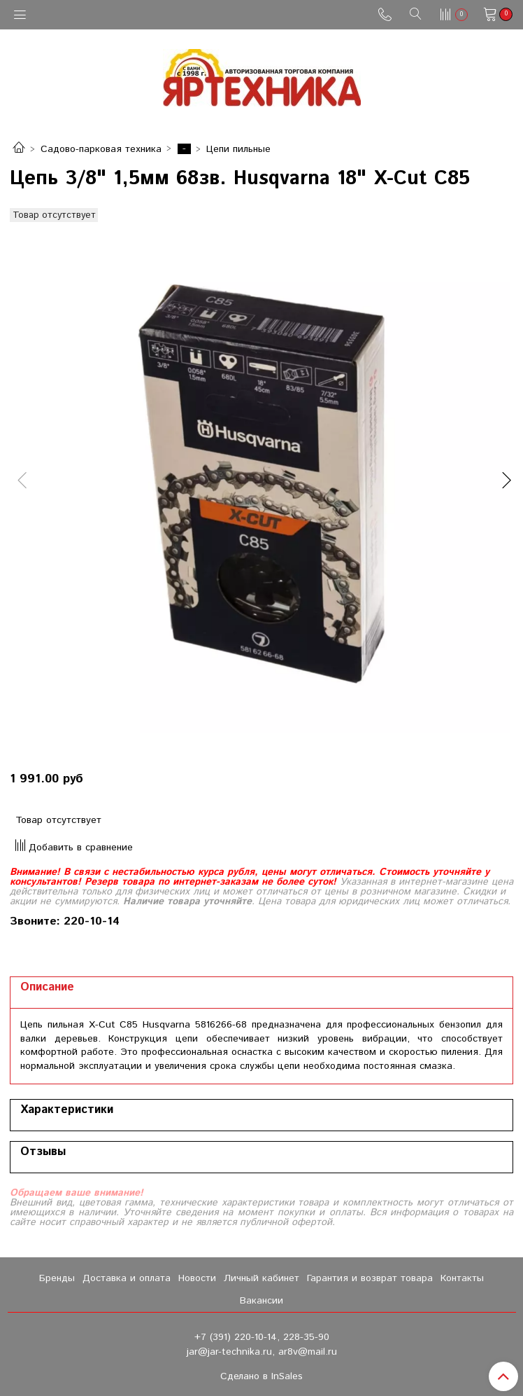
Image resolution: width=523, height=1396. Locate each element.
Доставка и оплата (127, 1278)
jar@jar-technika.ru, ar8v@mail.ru (262, 1352)
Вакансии (261, 1301)
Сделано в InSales (261, 1376)
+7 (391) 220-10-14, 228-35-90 (261, 1337)
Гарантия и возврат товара (370, 1278)
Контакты (462, 1278)
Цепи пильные (238, 149)
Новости (197, 1278)
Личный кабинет (261, 1278)
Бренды (57, 1278)
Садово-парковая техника (101, 149)
